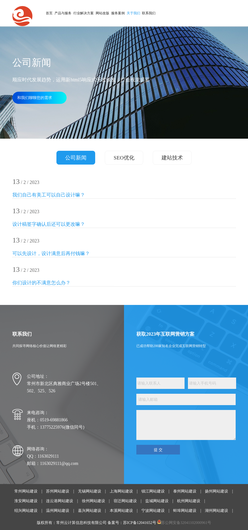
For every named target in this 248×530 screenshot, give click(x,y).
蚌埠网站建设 (184, 510)
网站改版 (102, 13)
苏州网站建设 (57, 491)
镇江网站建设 (153, 491)
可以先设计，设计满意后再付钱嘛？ (51, 253)
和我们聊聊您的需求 (34, 98)
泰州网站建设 (184, 491)
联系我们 (148, 13)
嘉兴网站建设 (89, 510)
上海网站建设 (121, 491)
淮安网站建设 (26, 501)
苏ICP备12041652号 (139, 523)
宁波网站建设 (153, 510)
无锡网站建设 (89, 491)
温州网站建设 (57, 510)
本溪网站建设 (121, 510)
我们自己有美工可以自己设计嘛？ (48, 194)
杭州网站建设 (188, 501)
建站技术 (172, 158)
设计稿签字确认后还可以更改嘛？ (48, 224)
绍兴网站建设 (26, 510)
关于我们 (133, 13)
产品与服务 (62, 13)
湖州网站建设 (216, 510)
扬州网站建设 (216, 491)
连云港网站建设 (59, 501)
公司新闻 (75, 158)
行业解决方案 (83, 13)
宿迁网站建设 (125, 501)
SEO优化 (124, 158)
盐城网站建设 (157, 501)
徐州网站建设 (93, 501)
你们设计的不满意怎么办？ (41, 282)
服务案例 (118, 13)
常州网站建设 (26, 491)
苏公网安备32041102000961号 (186, 523)
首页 (49, 13)
